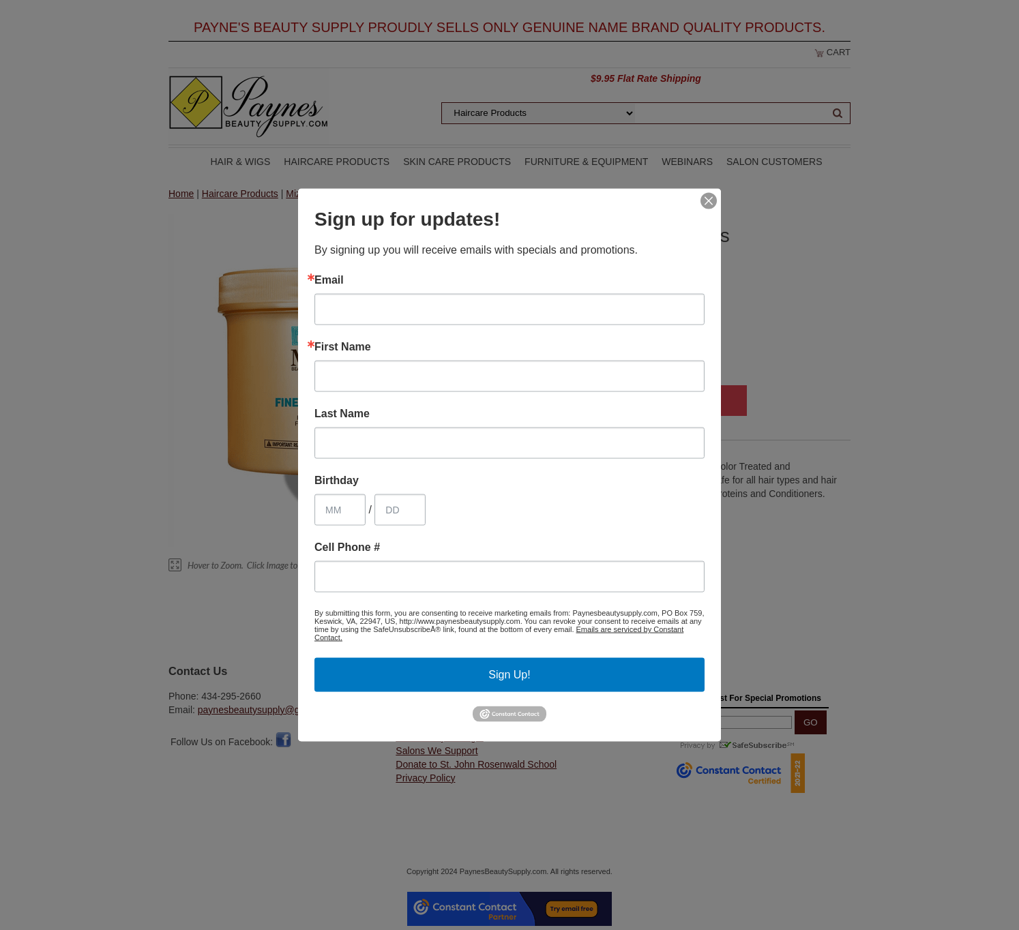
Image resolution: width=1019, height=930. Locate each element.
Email (329, 280)
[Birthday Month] (340, 510)
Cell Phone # (347, 547)
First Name (342, 347)
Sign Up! (509, 674)
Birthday (336, 480)
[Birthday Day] (400, 510)
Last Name (342, 413)
